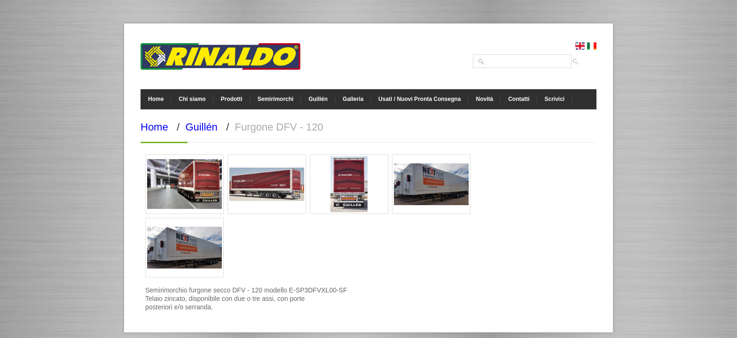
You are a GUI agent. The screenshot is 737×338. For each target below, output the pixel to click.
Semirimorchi (276, 99)
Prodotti (232, 99)
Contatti (518, 99)
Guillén (318, 99)
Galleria (353, 99)
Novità (484, 99)
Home (156, 99)
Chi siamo (192, 99)
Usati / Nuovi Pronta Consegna (419, 99)
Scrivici (554, 99)
